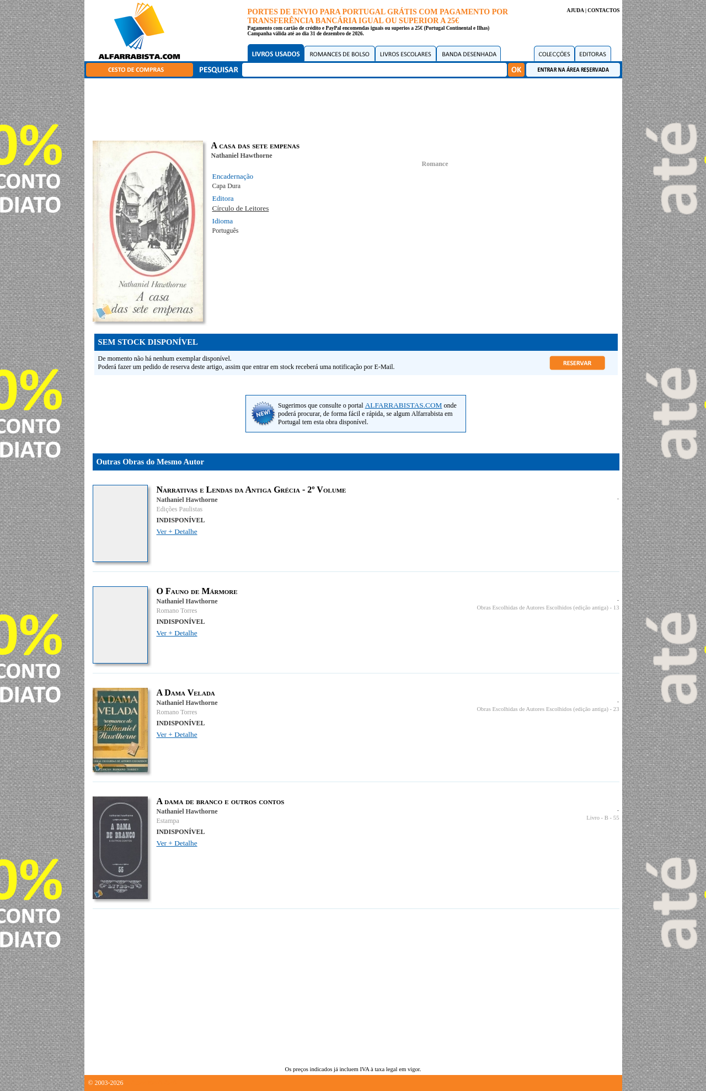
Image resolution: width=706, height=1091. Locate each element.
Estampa (168, 821)
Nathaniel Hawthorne (241, 155)
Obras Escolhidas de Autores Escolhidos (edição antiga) (542, 608)
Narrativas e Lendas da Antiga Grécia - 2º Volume (251, 489)
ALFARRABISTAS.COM (403, 405)
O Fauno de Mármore (197, 591)
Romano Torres (177, 610)
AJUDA (575, 10)
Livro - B (597, 818)
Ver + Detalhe (177, 531)
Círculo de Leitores (240, 208)
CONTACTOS (603, 10)
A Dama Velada (186, 692)
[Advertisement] (356, 107)
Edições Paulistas (180, 509)
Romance (435, 164)
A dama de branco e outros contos (221, 801)
